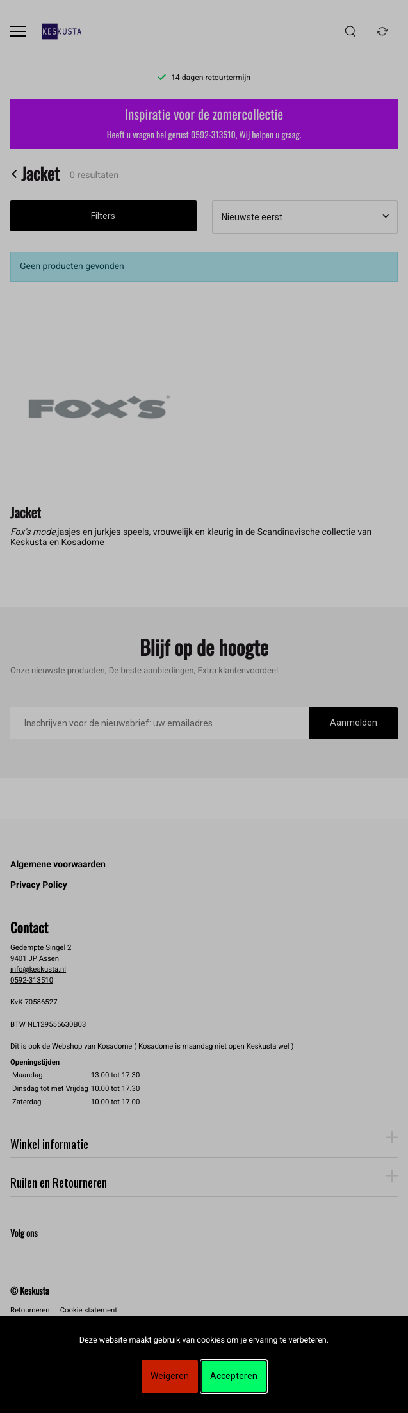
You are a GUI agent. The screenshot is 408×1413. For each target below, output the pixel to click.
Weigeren (170, 1376)
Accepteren (233, 1376)
